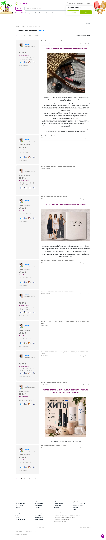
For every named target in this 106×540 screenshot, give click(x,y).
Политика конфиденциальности (22, 532)
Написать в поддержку (79, 503)
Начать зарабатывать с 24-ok (61, 513)
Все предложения (29, 13)
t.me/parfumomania (24, 55)
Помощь (75, 507)
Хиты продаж (38, 515)
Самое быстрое (39, 519)
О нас (74, 509)
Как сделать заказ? (20, 503)
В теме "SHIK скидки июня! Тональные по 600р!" (54, 445)
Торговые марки (39, 503)
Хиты (36, 13)
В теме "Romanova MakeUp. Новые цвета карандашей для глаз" (58, 135)
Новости (17, 517)
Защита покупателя (78, 505)
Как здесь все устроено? (21, 501)
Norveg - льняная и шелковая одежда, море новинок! (65, 204)
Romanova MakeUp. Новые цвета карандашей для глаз (65, 48)
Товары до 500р (19, 13)
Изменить (73, 12)
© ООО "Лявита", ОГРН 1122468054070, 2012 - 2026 (25, 531)
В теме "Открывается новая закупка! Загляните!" (54, 41)
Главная (17, 26)
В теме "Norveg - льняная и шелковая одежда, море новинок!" (57, 260)
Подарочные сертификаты (60, 501)
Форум (80, 3)
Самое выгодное (39, 513)
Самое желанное (39, 517)
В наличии (54, 13)
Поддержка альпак (20, 519)
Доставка (17, 507)
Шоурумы (37, 501)
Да (86, 12)
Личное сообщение (24, 49)
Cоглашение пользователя (21, 534)
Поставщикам (57, 505)
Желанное (42, 13)
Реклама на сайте (58, 503)
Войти (87, 3)
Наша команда (38, 505)
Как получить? (19, 505)
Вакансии (56, 507)
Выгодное (48, 13)
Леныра (23, 26)
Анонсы (61, 13)
